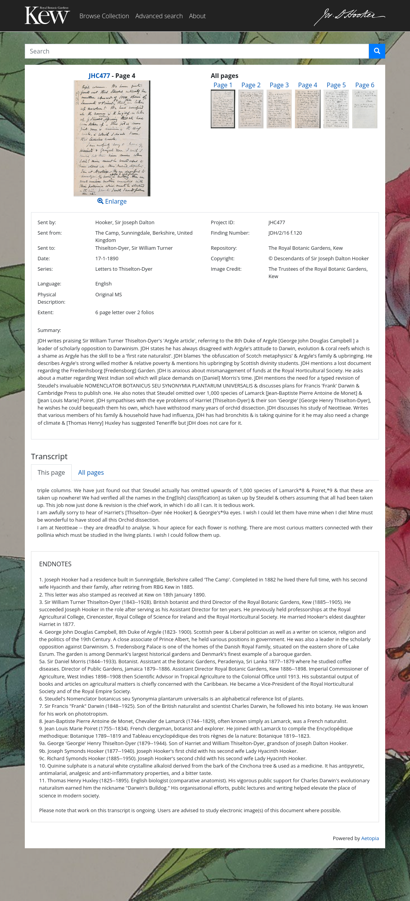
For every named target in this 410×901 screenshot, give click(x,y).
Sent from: (50, 232)
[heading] (112, 75)
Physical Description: (51, 298)
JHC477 (99, 75)
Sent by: (47, 222)
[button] (377, 51)
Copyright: (222, 258)
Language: (49, 283)
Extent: (45, 312)
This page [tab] (51, 472)
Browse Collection (104, 16)
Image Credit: (226, 268)
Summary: (49, 330)
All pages (91, 472)
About (197, 16)
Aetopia (370, 838)
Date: (44, 258)
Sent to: (46, 247)
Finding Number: (230, 232)
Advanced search (159, 16)
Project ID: (222, 222)
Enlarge (112, 143)
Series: (45, 268)
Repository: (224, 247)
